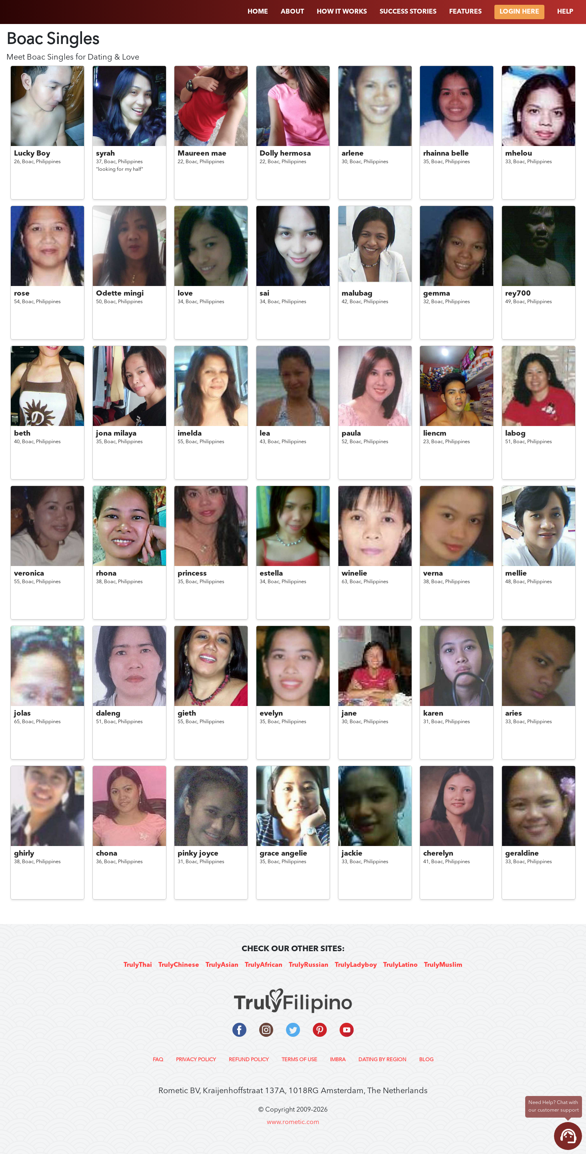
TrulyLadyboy (356, 965)
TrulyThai (138, 965)
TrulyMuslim (443, 965)
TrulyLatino (400, 965)
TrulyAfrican (263, 965)
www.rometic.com (293, 1122)
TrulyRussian (308, 965)
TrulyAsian (222, 965)
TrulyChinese (178, 965)
